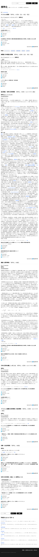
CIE (33, 163)
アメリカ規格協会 (29, 207)
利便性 (13, 25)
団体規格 (17, 200)
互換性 (7, 25)
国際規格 (15, 159)
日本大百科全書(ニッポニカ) (8, 365)
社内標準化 (5, 139)
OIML (26, 165)
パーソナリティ (7, 50)
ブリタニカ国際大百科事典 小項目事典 (11, 408)
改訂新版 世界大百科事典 (8, 91)
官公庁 (5, 150)
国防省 (34, 153)
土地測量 (31, 110)
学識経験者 (10, 136)
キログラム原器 (13, 129)
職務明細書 (18, 50)
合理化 (4, 152)
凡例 (15, 28)
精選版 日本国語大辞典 (7, 54)
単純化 (14, 180)
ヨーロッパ (31, 146)
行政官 (14, 136)
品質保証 (29, 182)
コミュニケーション (14, 191)
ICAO (6, 165)
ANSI (34, 207)
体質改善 (23, 50)
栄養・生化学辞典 (5, 445)
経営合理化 (13, 50)
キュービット (17, 106)
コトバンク (5, 3)
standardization (5, 12)
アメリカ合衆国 (10, 153)
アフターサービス (11, 187)
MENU (2, 1)
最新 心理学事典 (5, 262)
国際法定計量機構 (31, 165)
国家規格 (27, 196)
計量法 (31, 122)
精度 (30, 124)
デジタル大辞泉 (5, 14)
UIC (37, 165)
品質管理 (27, 50)
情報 (13, 28)
